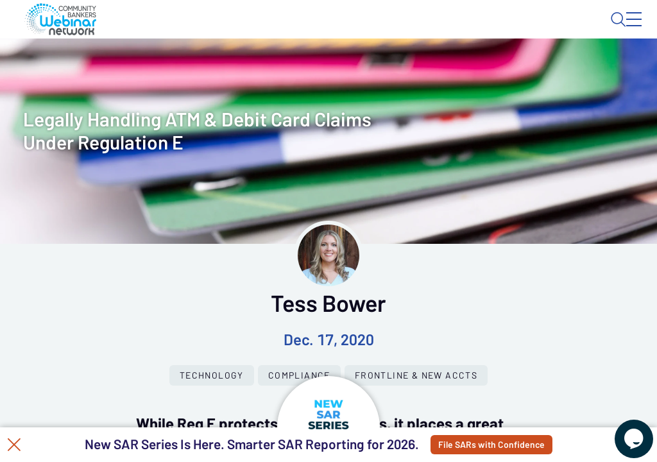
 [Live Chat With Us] (622, 430)
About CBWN (530, 30)
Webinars (228, 67)
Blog (451, 30)
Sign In (619, 30)
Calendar (299, 67)
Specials (450, 67)
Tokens (363, 67)
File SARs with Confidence (509, 445)
